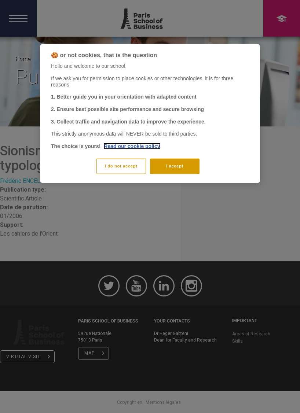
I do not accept (121, 165)
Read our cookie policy (132, 146)
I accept (174, 165)
